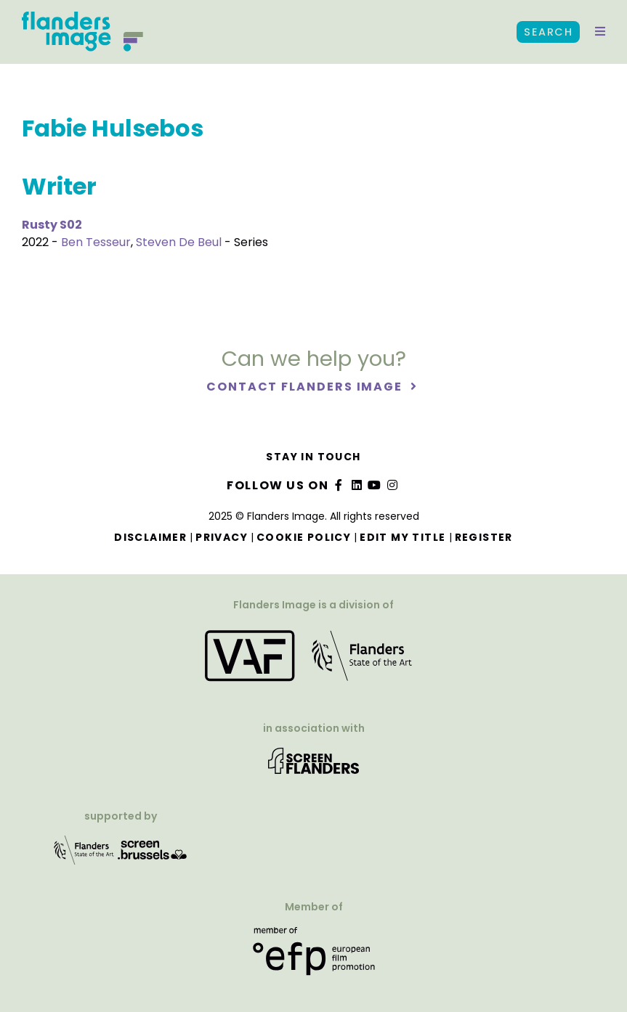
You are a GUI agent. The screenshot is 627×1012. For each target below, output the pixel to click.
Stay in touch (313, 456)
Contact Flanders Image (306, 386)
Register (484, 537)
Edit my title (402, 537)
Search (548, 32)
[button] (600, 32)
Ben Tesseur (96, 242)
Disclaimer (150, 537)
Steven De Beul (179, 242)
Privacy (221, 537)
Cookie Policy (303, 537)
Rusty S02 (52, 224)
